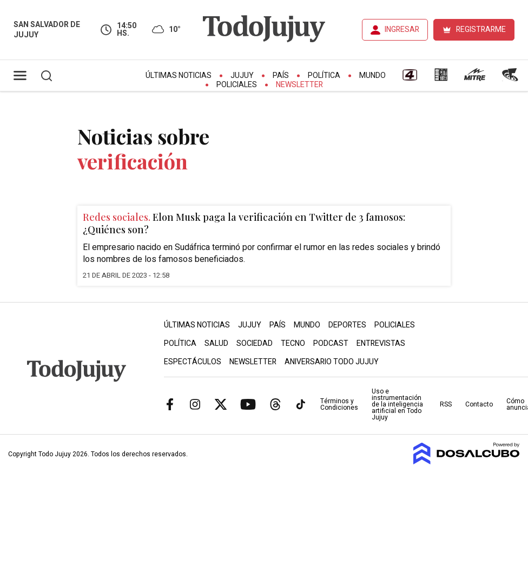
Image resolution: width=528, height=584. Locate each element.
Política (324, 75)
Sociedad (254, 343)
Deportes (347, 325)
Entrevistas (381, 343)
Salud (216, 343)
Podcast (330, 343)
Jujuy (242, 75)
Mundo (372, 75)
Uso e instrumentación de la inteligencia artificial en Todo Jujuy (397, 404)
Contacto (479, 404)
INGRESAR (402, 29)
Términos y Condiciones (339, 404)
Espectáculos (192, 362)
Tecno (293, 343)
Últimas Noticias (179, 75)
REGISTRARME (481, 29)
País (281, 75)
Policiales (236, 84)
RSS (446, 404)
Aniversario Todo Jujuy (332, 362)
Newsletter (299, 84)
